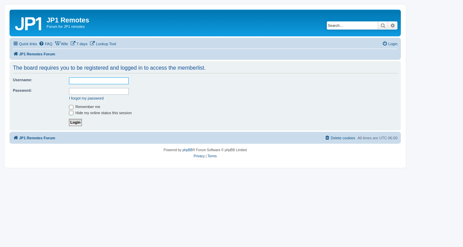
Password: (22, 90)
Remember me (84, 107)
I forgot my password (86, 98)
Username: (22, 80)
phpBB (187, 150)
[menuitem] (45, 44)
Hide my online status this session (100, 113)
